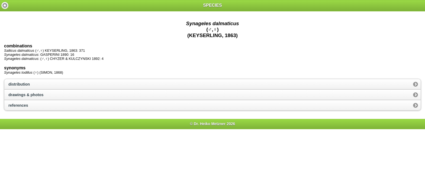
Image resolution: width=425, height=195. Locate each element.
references (18, 105)
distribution (19, 84)
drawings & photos (26, 95)
